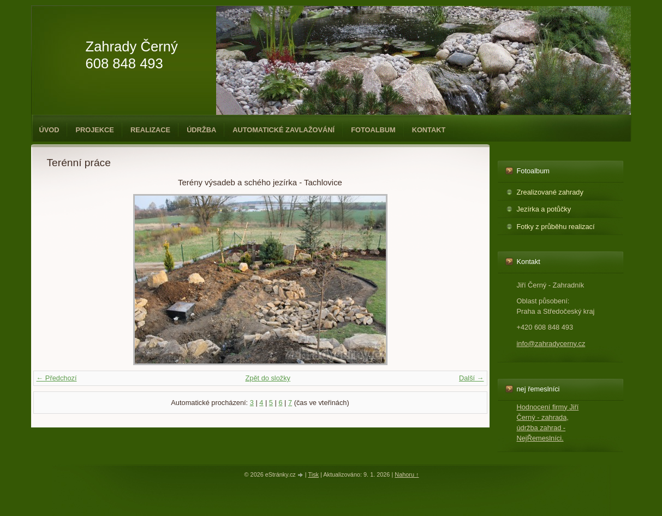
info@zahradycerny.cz (551, 343)
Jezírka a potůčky (544, 209)
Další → (471, 378)
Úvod (49, 130)
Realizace (150, 130)
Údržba (201, 130)
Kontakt (429, 130)
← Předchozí (57, 378)
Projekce (94, 130)
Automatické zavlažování (283, 130)
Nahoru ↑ (407, 474)
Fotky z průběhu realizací (556, 226)
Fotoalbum (373, 130)
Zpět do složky (267, 378)
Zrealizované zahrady (550, 192)
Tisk (313, 474)
